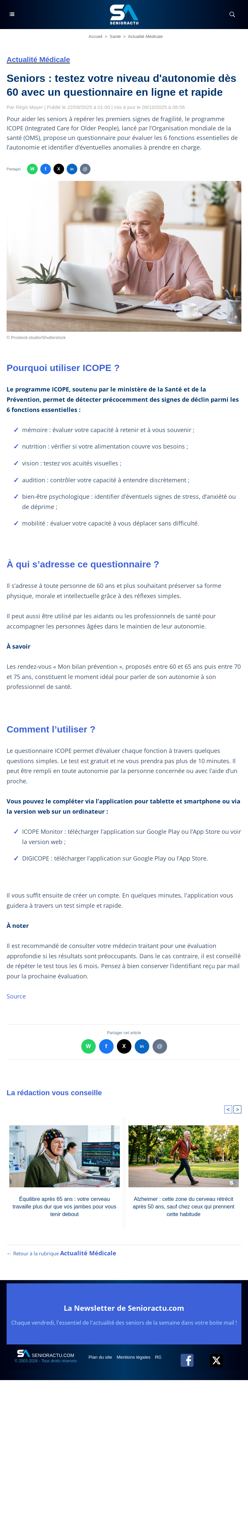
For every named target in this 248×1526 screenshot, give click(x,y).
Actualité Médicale (145, 36)
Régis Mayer (30, 107)
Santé (115, 36)
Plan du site (101, 1359)
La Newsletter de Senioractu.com (124, 1310)
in (71, 169)
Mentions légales (135, 1359)
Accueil (95, 36)
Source (16, 996)
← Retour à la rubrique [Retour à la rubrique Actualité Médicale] (61, 1256)
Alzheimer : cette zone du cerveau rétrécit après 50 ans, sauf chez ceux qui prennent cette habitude (183, 1206)
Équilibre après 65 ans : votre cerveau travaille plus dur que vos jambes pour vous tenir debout (64, 1206)
